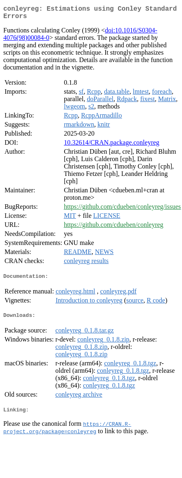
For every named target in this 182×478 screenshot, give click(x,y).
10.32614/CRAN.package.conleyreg (111, 145)
